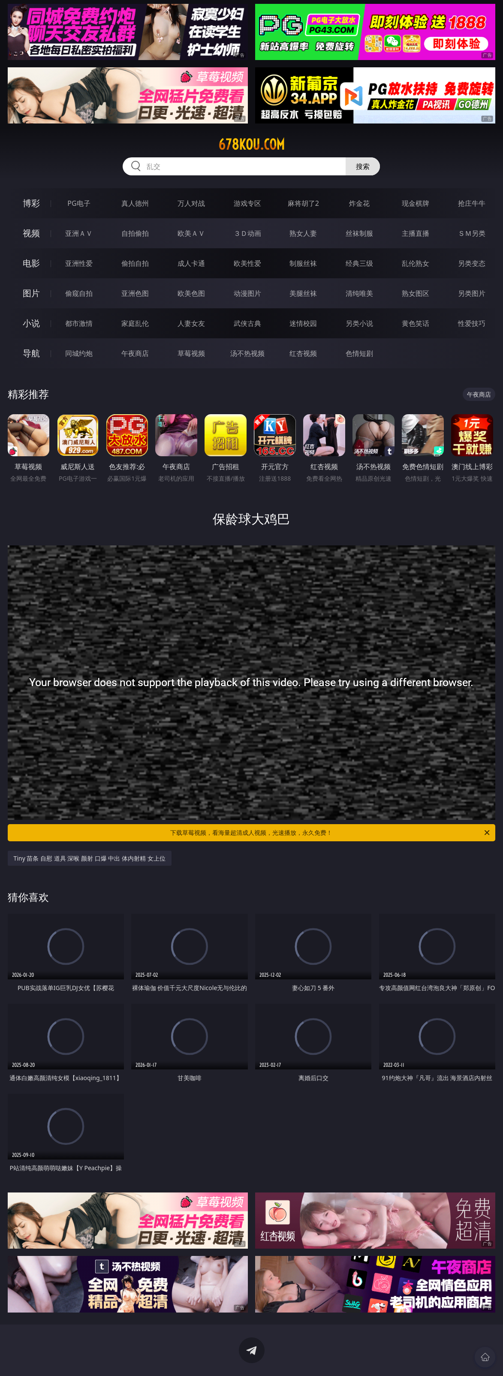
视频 (31, 233)
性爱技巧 (471, 323)
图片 (31, 293)
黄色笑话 (415, 323)
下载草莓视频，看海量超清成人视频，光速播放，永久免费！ (330, 833)
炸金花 (359, 203)
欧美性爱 (247, 263)
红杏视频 (303, 353)
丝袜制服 (359, 233)
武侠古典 (247, 323)
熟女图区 (415, 293)
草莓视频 (191, 353)
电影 (31, 263)
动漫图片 (247, 293)
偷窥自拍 (79, 293)
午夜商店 (135, 353)
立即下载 (312, 1357)
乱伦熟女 (415, 263)
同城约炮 (79, 353)
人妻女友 (191, 323)
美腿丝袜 (303, 293)
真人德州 (135, 203)
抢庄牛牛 (471, 203)
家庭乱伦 (135, 323)
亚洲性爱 (79, 263)
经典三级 (359, 263)
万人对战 (191, 203)
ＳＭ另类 (471, 233)
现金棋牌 (415, 203)
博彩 (31, 203)
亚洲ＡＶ (79, 233)
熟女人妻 (303, 233)
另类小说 (359, 323)
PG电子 (78, 203)
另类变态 (471, 263)
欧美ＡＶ (191, 233)
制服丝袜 (303, 263)
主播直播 (415, 233)
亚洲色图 (135, 293)
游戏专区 (247, 203)
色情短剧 (359, 353)
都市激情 (79, 323)
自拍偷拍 (135, 233)
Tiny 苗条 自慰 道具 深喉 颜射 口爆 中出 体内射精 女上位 (90, 858)
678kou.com (251, 144)
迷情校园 (303, 323)
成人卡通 (191, 263)
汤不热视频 (247, 353)
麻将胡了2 (303, 203)
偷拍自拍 (135, 263)
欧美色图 (191, 293)
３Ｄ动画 (247, 233)
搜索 (363, 166)
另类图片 (471, 293)
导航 (31, 353)
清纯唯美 (359, 293)
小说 (31, 323)
